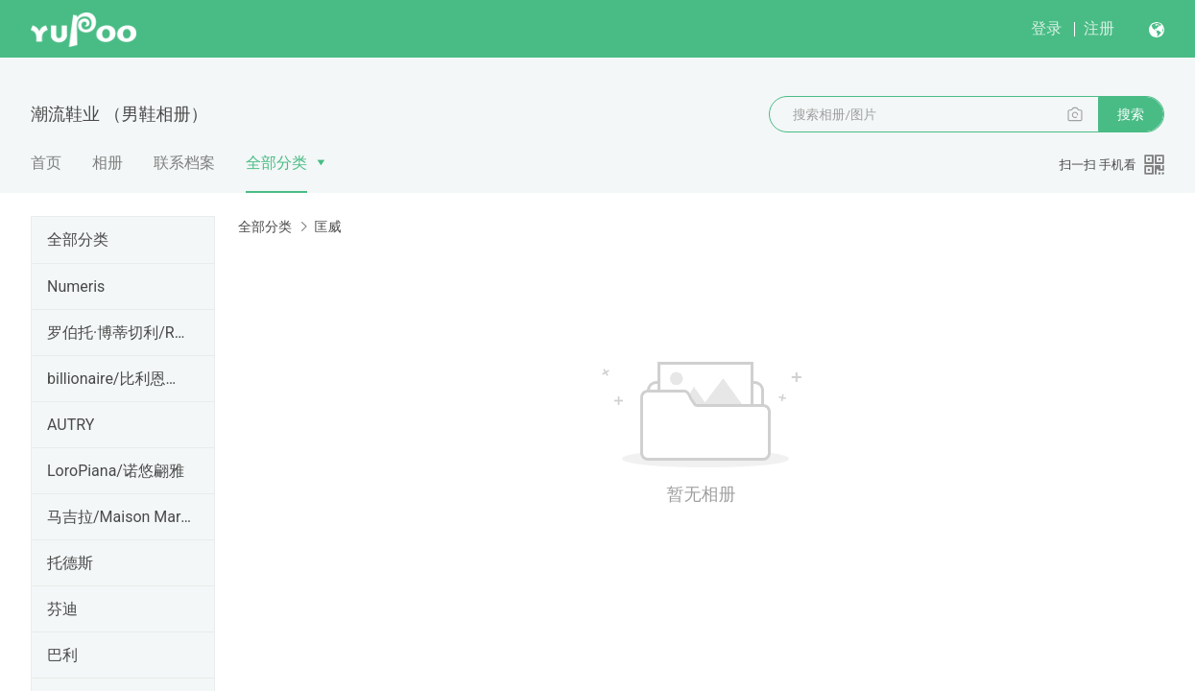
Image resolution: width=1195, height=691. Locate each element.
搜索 (1130, 114)
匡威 (327, 226)
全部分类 (276, 163)
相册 (107, 163)
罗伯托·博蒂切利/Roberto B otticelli (119, 332)
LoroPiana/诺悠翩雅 (115, 471)
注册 (1099, 28)
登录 (1046, 28)
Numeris (76, 286)
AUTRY (70, 425)
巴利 (62, 655)
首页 (46, 163)
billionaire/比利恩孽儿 (119, 378)
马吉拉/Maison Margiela (119, 517)
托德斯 (70, 563)
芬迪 (62, 609)
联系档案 (184, 163)
